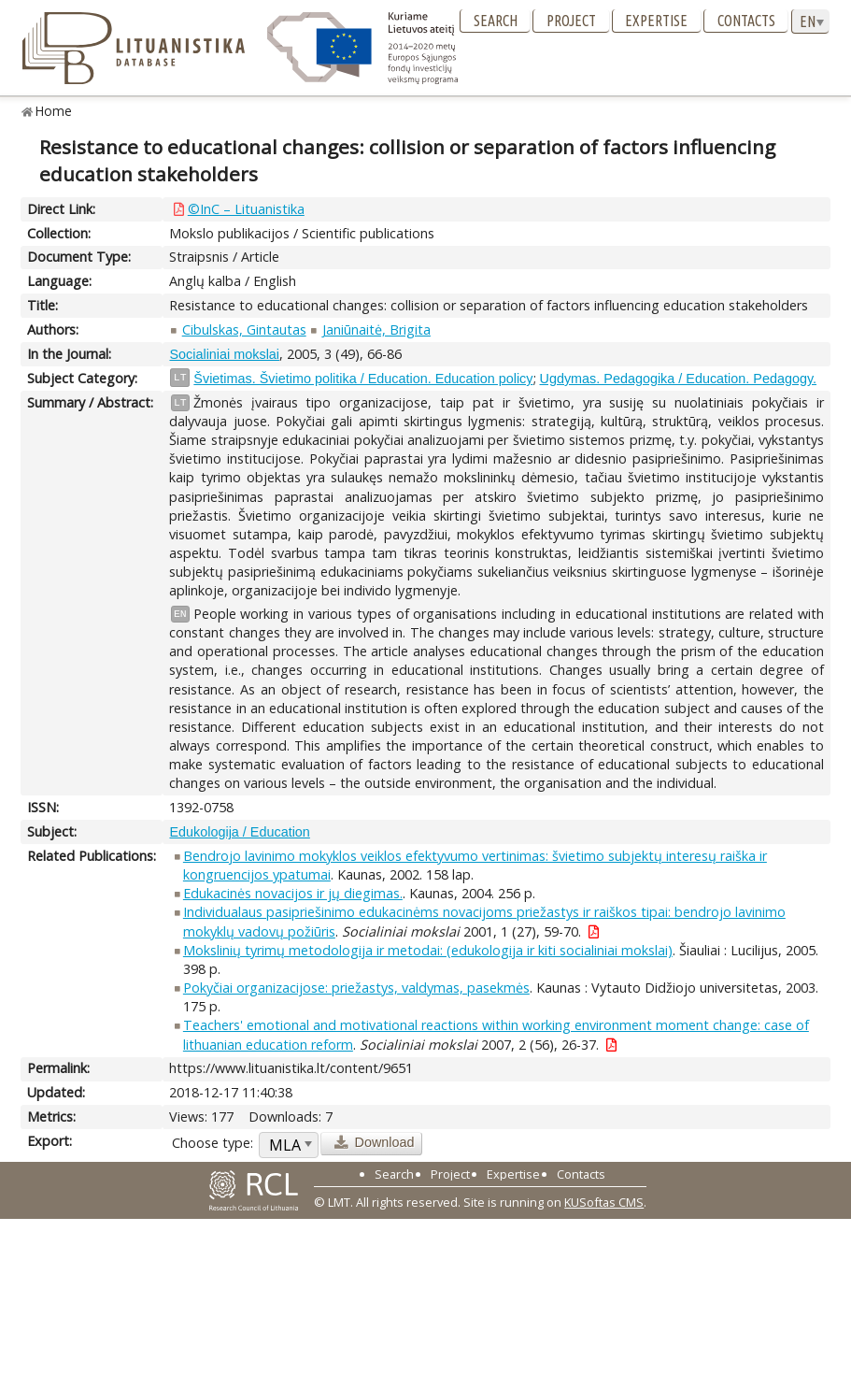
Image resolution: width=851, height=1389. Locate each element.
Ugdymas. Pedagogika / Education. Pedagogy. (678, 378)
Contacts (746, 20)
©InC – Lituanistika (246, 209)
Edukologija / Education (239, 831)
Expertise (656, 20)
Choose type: (212, 1143)
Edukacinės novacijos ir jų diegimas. (293, 893)
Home (53, 111)
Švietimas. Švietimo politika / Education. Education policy (362, 378)
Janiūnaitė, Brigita (376, 329)
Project (571, 20)
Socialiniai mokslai (224, 354)
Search (496, 20)
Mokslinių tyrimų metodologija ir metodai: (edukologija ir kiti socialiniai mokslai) (428, 950)
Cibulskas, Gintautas (244, 329)
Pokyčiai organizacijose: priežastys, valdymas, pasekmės (356, 987)
